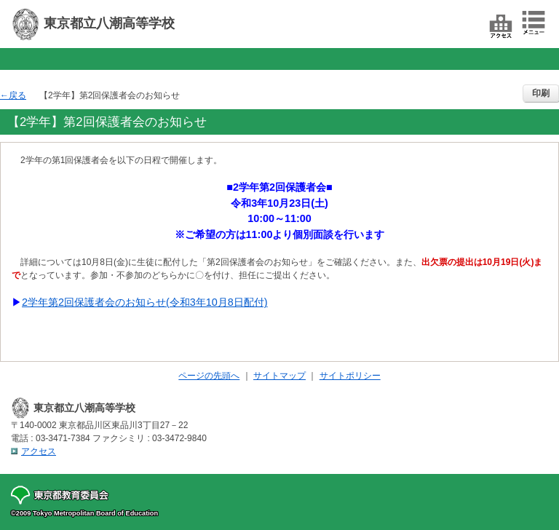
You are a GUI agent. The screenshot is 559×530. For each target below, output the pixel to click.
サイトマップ (279, 376)
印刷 (541, 93)
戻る (17, 95)
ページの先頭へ (208, 376)
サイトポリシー (350, 376)
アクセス (38, 451)
